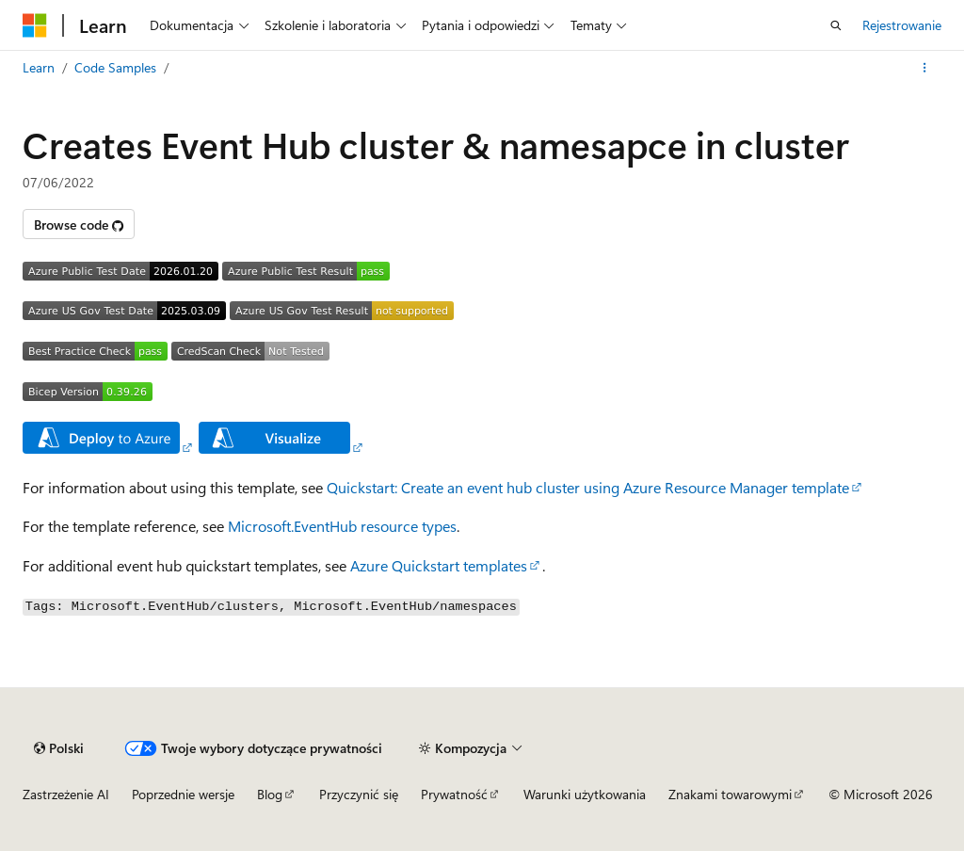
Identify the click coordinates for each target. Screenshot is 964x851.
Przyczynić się (358, 794)
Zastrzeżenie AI (66, 794)
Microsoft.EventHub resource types (342, 526)
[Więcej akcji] (924, 68)
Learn (39, 67)
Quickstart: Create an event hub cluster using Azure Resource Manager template (588, 487)
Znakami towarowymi (730, 794)
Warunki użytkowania (584, 794)
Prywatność (454, 794)
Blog (269, 794)
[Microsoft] (35, 25)
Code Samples (115, 67)
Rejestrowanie (901, 25)
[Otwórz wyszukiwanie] (836, 25)
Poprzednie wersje (183, 794)
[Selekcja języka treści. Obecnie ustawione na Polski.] (59, 748)
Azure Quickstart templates (438, 565)
